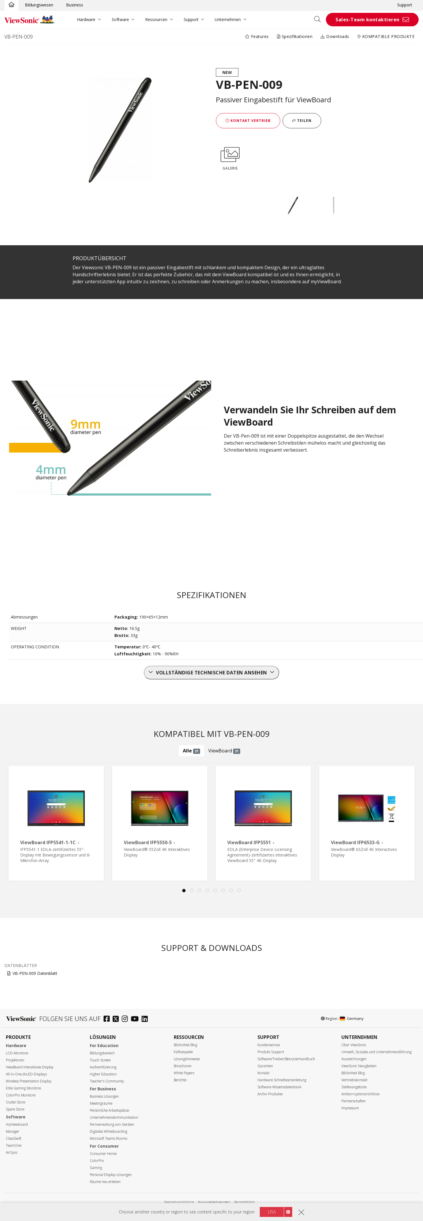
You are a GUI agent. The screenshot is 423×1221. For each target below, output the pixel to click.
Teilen (302, 120)
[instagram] (126, 1019)
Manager (12, 1131)
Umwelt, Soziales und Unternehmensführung (376, 1051)
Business (74, 5)
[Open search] (319, 19)
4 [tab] (208, 891)
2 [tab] (192, 891)
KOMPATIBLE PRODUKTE (386, 36)
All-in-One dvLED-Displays (26, 1074)
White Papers (184, 1072)
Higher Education (103, 1074)
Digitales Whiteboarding (108, 1131)
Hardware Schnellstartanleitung (281, 1079)
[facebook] (108, 1019)
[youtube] (136, 1019)
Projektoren (15, 1060)
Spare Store (15, 1109)
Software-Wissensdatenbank (279, 1086)
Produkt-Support (270, 1051)
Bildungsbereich (102, 1053)
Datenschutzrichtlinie (179, 1202)
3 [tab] (200, 891)
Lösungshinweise (187, 1058)
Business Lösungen (104, 1096)
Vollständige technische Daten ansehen (211, 672)
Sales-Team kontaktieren (368, 19)
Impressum (350, 1108)
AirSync (12, 1152)
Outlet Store (15, 1102)
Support (404, 5)
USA (272, 1212)
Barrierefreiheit (244, 1202)
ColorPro (97, 1160)
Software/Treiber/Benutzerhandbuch (286, 1058)
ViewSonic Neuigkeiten (358, 1065)
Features (257, 36)
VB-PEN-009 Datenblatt (35, 973)
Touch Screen (100, 1060)
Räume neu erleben (105, 1181)
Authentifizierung (103, 1067)
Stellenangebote (354, 1086)
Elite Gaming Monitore (23, 1088)
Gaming (96, 1167)
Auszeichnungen (354, 1058)
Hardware (86, 19)
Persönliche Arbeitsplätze (109, 1110)
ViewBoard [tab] (224, 750)
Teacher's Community (107, 1081)
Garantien (265, 1065)
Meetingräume (101, 1103)
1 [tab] (184, 891)
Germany (352, 1018)
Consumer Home (103, 1153)
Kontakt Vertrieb (248, 120)
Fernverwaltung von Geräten (112, 1124)
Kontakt (263, 1072)
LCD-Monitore (17, 1053)
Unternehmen (228, 19)
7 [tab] (231, 891)
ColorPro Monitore (20, 1095)
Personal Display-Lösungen (111, 1174)
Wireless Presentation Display (28, 1081)
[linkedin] (146, 1019)
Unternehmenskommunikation (114, 1117)
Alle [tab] (191, 750)
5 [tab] (216, 891)
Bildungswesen (39, 5)
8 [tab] (239, 891)
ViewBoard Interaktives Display (30, 1067)
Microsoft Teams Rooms (108, 1138)
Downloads (335, 36)
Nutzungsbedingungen (214, 1202)
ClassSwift (13, 1138)
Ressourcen (156, 19)
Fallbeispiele (183, 1051)
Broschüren (183, 1065)
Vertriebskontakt (354, 1079)
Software (120, 19)
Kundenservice (268, 1044)
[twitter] (117, 1019)
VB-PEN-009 (18, 36)
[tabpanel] (56, 823)
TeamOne (13, 1145)
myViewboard (17, 1124)
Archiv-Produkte (270, 1094)
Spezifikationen (295, 36)
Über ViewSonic (353, 1044)
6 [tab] (223, 891)
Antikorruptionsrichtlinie (360, 1094)
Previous (14, 816)
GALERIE (230, 157)
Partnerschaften (353, 1101)
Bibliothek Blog (185, 1044)
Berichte (180, 1079)
